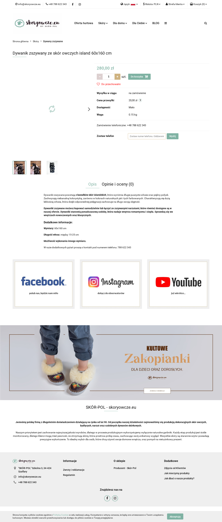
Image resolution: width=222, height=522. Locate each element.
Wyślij (172, 136)
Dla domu (120, 23)
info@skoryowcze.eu (29, 476)
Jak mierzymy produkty (177, 473)
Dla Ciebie (139, 23)
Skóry (103, 23)
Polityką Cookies (61, 515)
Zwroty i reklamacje (73, 469)
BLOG (155, 23)
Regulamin (69, 475)
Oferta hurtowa (83, 23)
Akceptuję (175, 516)
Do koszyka (139, 76)
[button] (198, 4)
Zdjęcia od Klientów (175, 468)
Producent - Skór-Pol (125, 468)
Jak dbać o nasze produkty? (179, 478)
